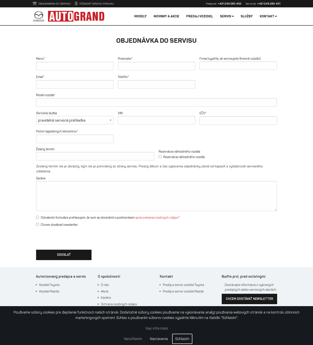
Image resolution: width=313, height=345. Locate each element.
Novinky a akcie (166, 16)
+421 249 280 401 (268, 3)
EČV (203, 113)
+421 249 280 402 (229, 3)
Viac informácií (156, 328)
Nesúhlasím (133, 339)
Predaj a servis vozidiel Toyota (183, 285)
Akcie (104, 291)
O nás (105, 285)
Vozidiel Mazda (49, 291)
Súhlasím (182, 339)
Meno (40, 58)
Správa (40, 178)
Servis (227, 16)
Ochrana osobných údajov (119, 304)
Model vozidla (45, 95)
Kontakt (268, 16)
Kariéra (106, 298)
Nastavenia (159, 339)
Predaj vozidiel (199, 16)
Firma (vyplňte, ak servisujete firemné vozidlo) (230, 59)
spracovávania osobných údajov (156, 218)
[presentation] (69, 237)
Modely (140, 16)
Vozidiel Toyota (49, 285)
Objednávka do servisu (52, 3)
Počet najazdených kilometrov (57, 131)
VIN (120, 113)
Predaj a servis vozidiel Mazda (183, 291)
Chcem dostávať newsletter (57, 225)
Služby (247, 16)
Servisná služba (46, 113)
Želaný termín (45, 149)
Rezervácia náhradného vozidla (179, 152)
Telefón (123, 77)
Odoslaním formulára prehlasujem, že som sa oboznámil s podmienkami (108, 217)
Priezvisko (125, 58)
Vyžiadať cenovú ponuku (94, 3)
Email (40, 77)
